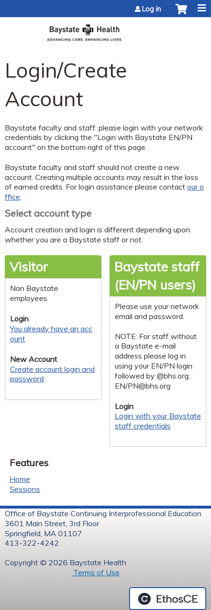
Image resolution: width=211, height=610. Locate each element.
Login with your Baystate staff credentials (158, 420)
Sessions (25, 489)
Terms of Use (95, 572)
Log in (151, 9)
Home (20, 479)
